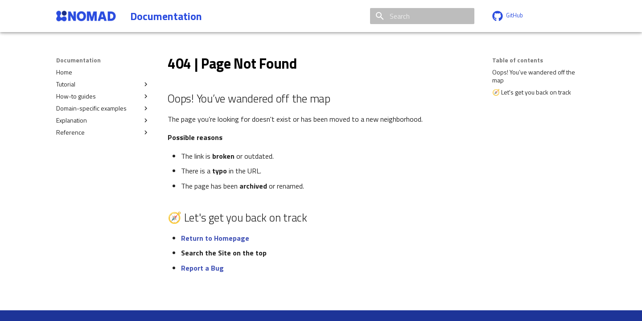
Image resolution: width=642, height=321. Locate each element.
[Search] (422, 16)
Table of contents (517, 60)
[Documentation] (86, 16)
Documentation (78, 60)
